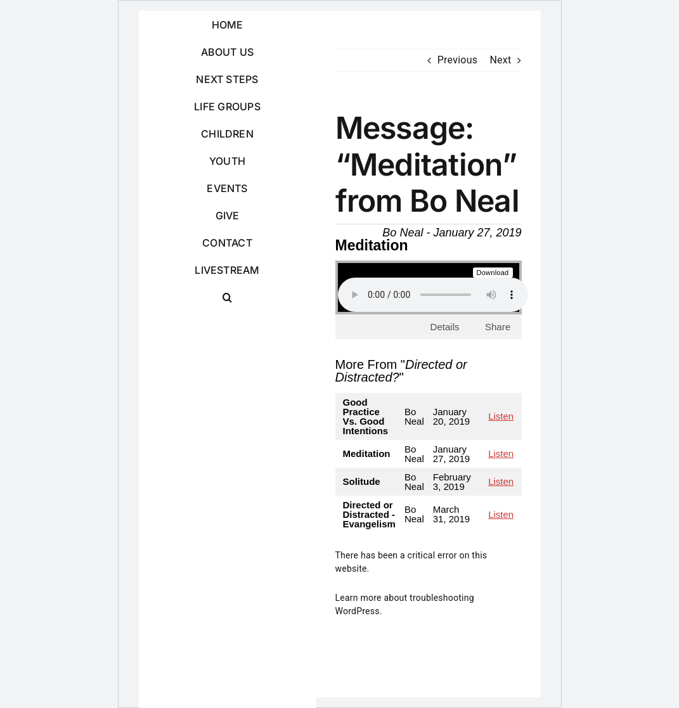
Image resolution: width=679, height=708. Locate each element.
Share (497, 326)
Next (500, 60)
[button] (227, 297)
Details (445, 326)
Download (493, 272)
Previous (457, 60)
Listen (501, 416)
